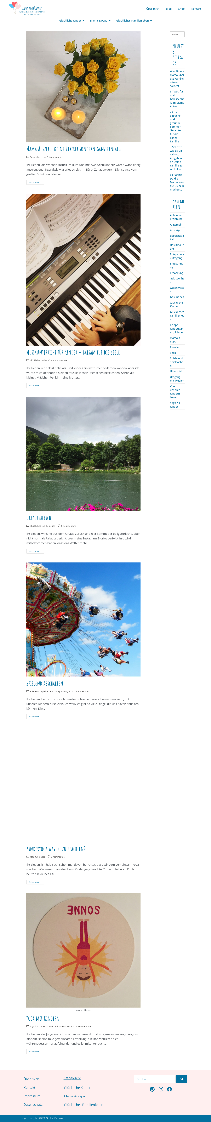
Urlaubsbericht (39, 517)
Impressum (32, 1096)
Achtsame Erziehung (176, 217)
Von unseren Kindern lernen (175, 391)
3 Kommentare (54, 157)
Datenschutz (33, 1104)
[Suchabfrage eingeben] (177, 34)
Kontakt (196, 8)
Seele (173, 353)
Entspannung (61, 691)
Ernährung (176, 273)
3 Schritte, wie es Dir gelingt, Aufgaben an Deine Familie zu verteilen (176, 158)
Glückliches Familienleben (134, 20)
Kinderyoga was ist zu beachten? (56, 848)
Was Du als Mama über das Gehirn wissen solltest (177, 78)
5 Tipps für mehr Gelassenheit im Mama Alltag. (177, 99)
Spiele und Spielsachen (41, 691)
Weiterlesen (36, 181)
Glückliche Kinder (71, 20)
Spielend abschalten (44, 683)
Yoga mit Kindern (43, 1018)
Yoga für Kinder (37, 856)
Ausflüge (175, 230)
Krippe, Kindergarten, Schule (176, 328)
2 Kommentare (60, 360)
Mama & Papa (100, 20)
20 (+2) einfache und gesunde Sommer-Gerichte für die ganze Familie (176, 126)
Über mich (152, 8)
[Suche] (181, 1079)
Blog (169, 8)
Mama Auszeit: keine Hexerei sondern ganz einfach (73, 149)
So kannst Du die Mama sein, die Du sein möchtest (177, 182)
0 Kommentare (68, 526)
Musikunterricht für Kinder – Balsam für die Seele (73, 352)
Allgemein (176, 224)
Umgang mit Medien (177, 378)
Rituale (174, 347)
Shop (181, 8)
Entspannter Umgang (177, 256)
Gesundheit (35, 157)
